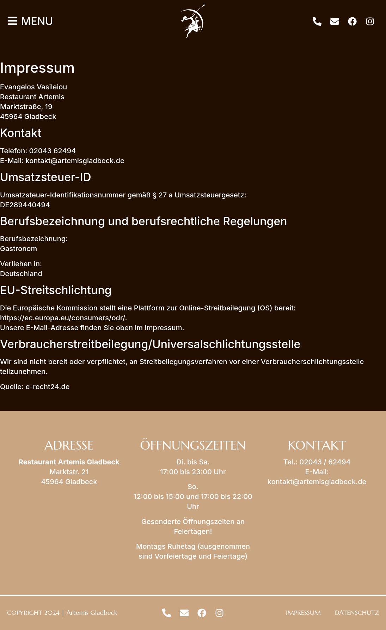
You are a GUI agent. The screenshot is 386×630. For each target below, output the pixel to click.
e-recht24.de (47, 386)
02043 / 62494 (324, 462)
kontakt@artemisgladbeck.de (317, 481)
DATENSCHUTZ (357, 612)
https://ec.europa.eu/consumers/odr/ (62, 318)
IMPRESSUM (303, 612)
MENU (37, 21)
